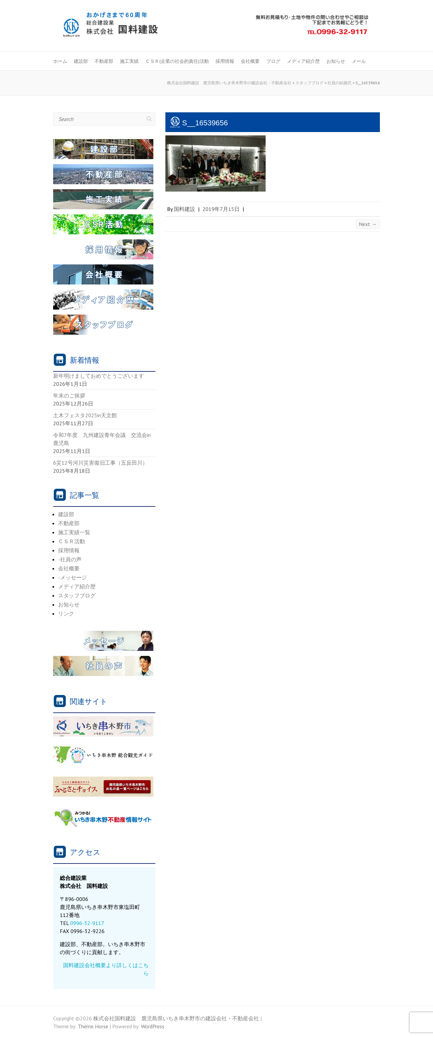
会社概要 (250, 61)
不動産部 (104, 61)
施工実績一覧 (74, 532)
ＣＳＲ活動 (71, 541)
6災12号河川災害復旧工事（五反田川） (100, 462)
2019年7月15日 (221, 209)
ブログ (273, 61)
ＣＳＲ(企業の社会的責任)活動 (177, 61)
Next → (368, 224)
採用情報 (224, 61)
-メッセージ (72, 577)
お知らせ (335, 61)
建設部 (81, 61)
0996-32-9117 (87, 923)
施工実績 (129, 61)
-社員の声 (70, 559)
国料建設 (184, 209)
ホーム (60, 61)
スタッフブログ (77, 595)
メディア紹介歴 (303, 61)
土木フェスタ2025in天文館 (85, 415)
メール (359, 61)
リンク (66, 613)
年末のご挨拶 (69, 395)
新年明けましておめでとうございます (98, 375)
